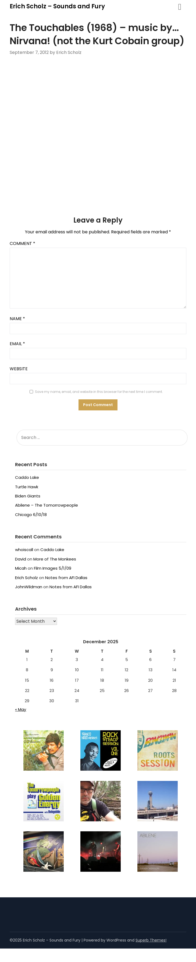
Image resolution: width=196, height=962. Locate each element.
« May (20, 709)
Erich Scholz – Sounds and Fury (57, 6)
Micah (21, 568)
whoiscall (24, 549)
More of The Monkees (54, 559)
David (20, 559)
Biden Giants (27, 496)
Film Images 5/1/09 (52, 568)
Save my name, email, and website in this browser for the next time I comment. (99, 391)
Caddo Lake (27, 477)
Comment (22, 243)
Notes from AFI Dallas (66, 577)
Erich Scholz (26, 577)
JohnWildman (28, 587)
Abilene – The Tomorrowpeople (46, 505)
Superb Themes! (151, 940)
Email (17, 344)
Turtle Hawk (26, 487)
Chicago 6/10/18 (31, 514)
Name (17, 319)
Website (19, 369)
